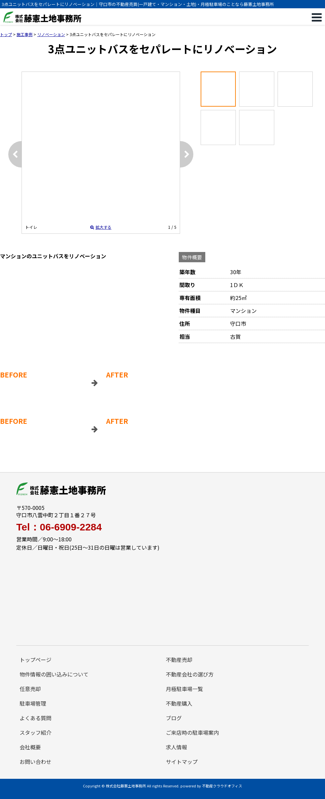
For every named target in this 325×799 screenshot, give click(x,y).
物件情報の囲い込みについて (54, 674)
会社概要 (30, 747)
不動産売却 (179, 660)
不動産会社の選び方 (190, 674)
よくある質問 (35, 718)
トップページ (35, 660)
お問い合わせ (35, 762)
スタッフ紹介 (35, 732)
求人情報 (176, 747)
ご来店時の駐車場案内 (192, 732)
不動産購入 (179, 703)
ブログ (174, 718)
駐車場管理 (33, 703)
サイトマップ (182, 762)
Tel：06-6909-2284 (59, 527)
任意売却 (30, 689)
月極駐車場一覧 (184, 689)
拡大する (100, 227)
